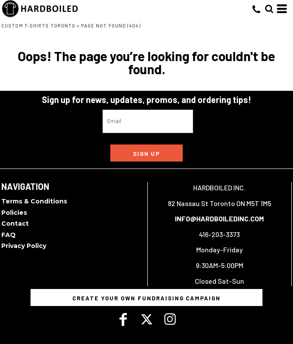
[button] (269, 8)
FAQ (8, 235)
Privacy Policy (23, 246)
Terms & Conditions (34, 201)
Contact (15, 223)
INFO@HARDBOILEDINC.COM (219, 218)
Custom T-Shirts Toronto (38, 25)
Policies (14, 213)
